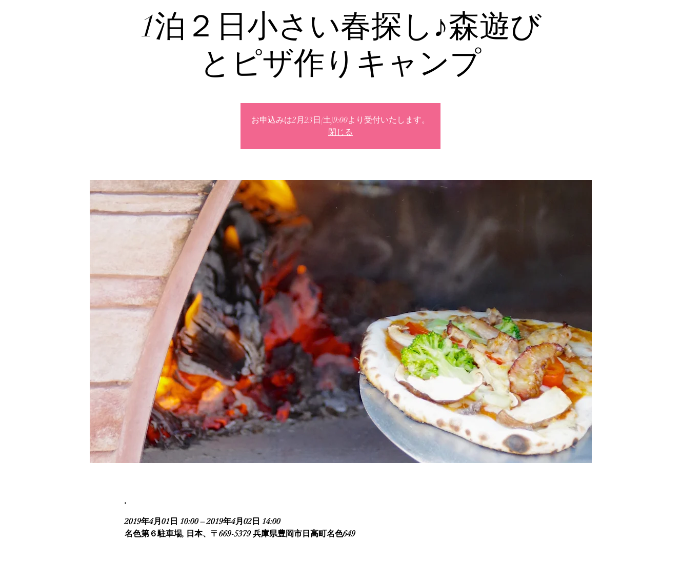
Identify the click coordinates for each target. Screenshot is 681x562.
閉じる (340, 132)
